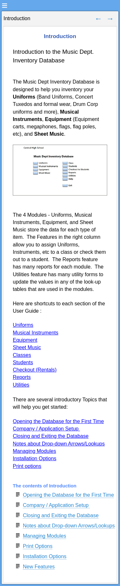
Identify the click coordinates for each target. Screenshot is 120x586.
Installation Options (44, 556)
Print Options (37, 546)
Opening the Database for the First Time (68, 495)
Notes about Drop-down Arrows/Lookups (69, 525)
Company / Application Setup (56, 505)
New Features (39, 566)
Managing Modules (44, 536)
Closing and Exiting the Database (61, 515)
